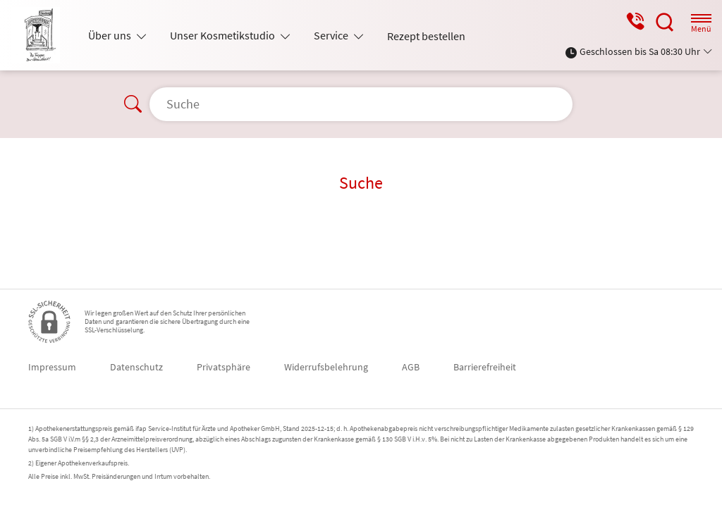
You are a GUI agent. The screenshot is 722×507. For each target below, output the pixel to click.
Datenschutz (136, 367)
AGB (411, 367)
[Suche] (665, 22)
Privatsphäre (223, 367)
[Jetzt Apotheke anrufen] (635, 22)
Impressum (52, 367)
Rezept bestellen (426, 36)
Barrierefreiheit (484, 367)
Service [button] (332, 35)
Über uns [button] (110, 35)
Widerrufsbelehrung (326, 367)
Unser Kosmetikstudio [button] (223, 35)
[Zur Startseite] (41, 35)
